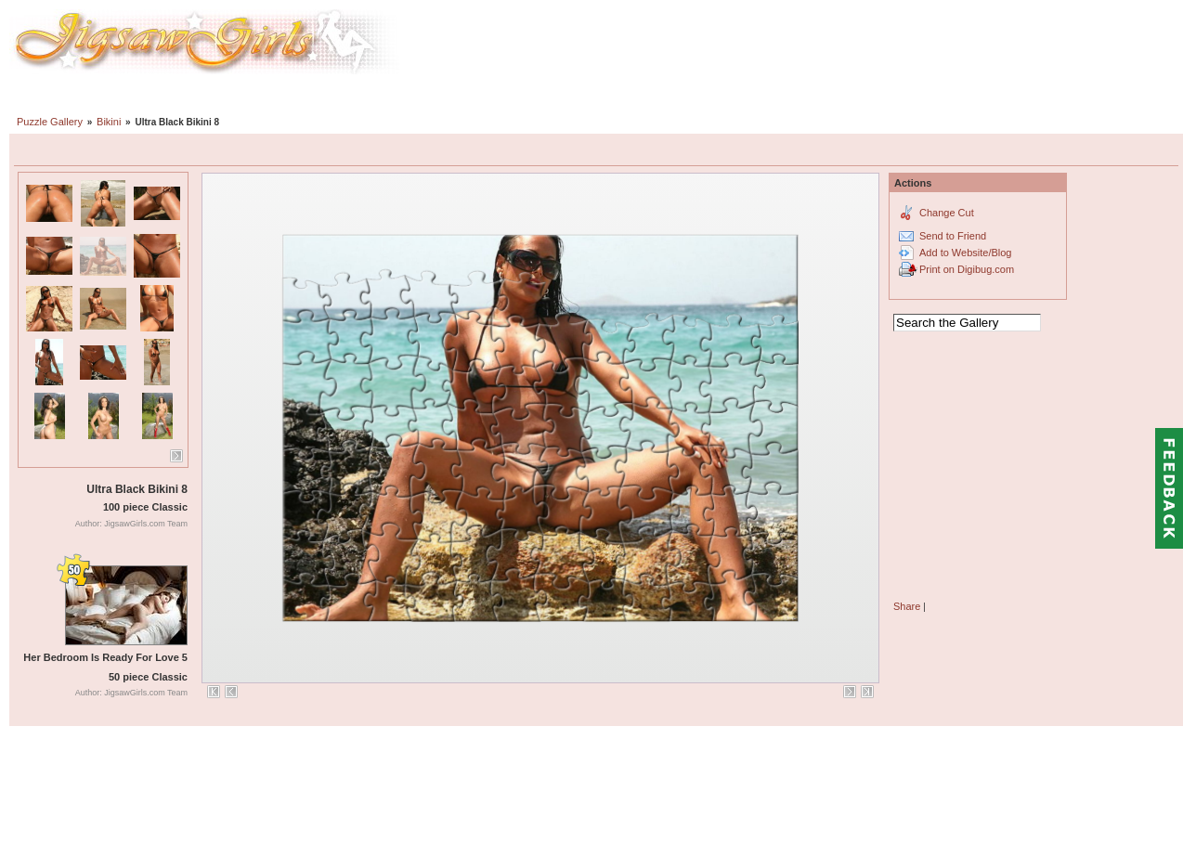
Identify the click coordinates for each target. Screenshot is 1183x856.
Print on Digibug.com (966, 269)
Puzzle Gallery (50, 121)
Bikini (109, 121)
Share (906, 606)
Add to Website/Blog (965, 252)
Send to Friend (952, 235)
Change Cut (946, 212)
